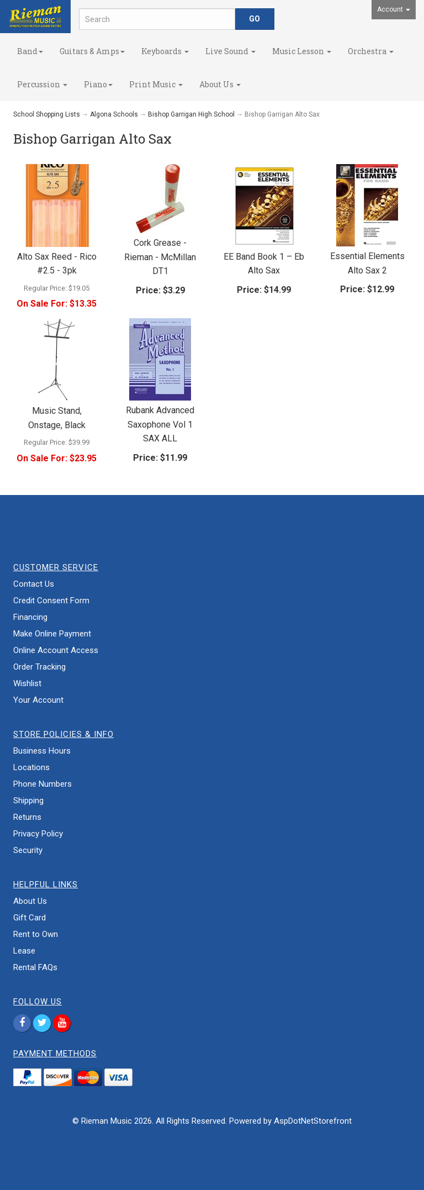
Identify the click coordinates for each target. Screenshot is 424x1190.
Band (30, 51)
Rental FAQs (35, 967)
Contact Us (33, 584)
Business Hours (42, 751)
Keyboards (165, 51)
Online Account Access (55, 650)
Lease (24, 951)
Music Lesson (301, 51)
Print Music (156, 84)
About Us (220, 84)
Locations (31, 767)
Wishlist (27, 683)
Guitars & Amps (92, 51)
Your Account (38, 700)
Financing (30, 617)
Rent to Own (35, 934)
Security (28, 850)
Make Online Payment (52, 634)
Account (393, 9)
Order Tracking (39, 667)
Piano (98, 84)
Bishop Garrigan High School (191, 114)
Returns (27, 817)
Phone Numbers (42, 784)
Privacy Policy (38, 834)
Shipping (28, 800)
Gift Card (29, 918)
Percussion (42, 84)
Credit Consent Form (51, 600)
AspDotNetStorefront (313, 1121)
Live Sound (230, 51)
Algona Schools (114, 114)
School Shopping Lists (46, 114)
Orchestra (371, 51)
